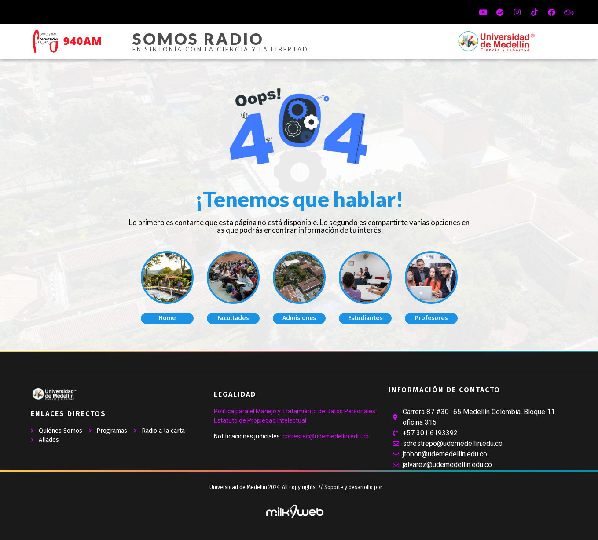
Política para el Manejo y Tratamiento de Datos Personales (294, 411)
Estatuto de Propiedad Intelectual (260, 420)
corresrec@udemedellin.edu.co (325, 436)
